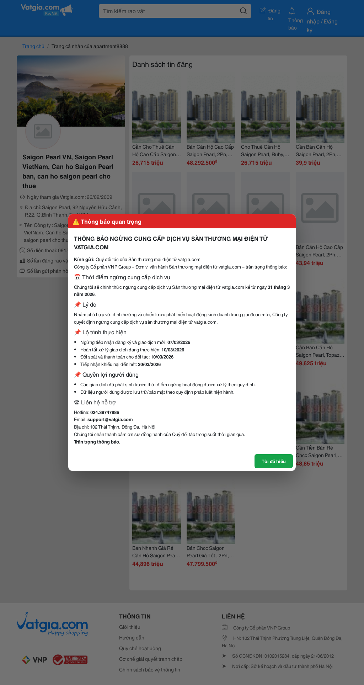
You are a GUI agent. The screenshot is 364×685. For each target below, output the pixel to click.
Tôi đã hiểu (274, 461)
